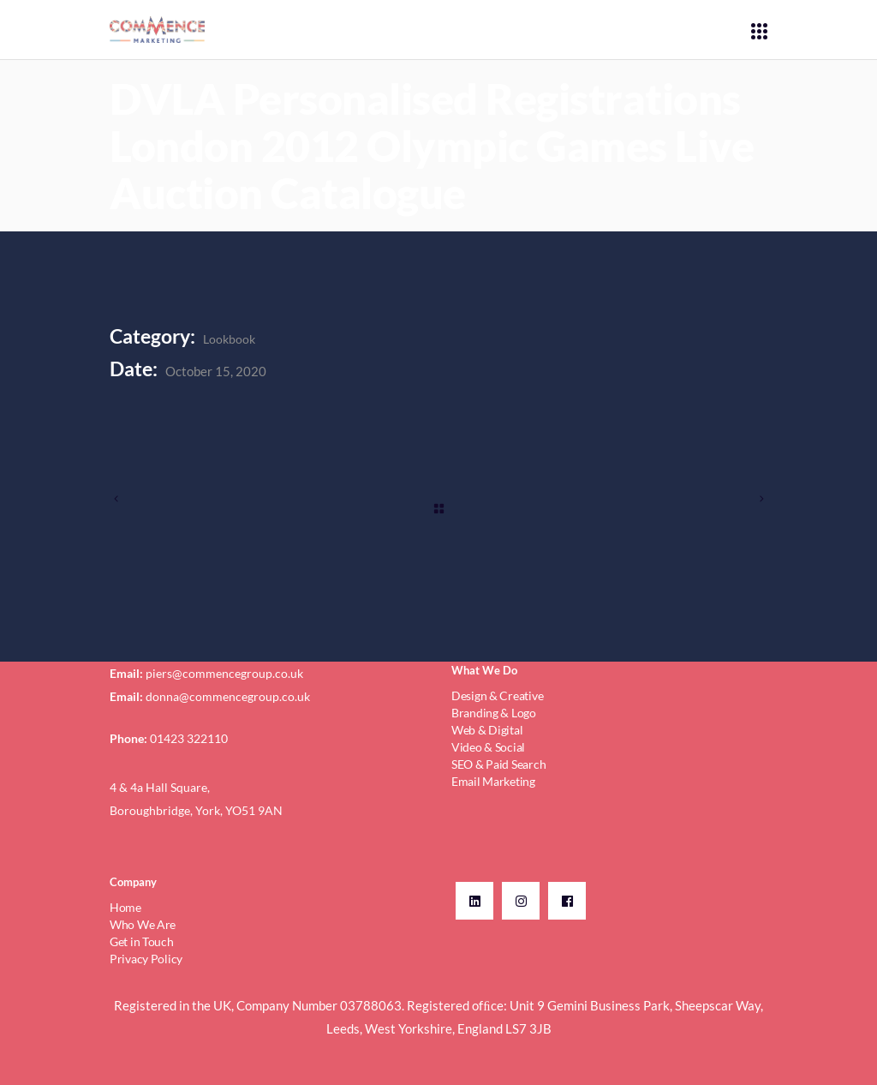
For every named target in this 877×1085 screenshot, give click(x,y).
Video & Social (488, 747)
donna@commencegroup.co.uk (228, 696)
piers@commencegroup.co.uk (224, 673)
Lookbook (229, 339)
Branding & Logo (493, 712)
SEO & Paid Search (498, 764)
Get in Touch (142, 941)
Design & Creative (497, 695)
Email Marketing (493, 781)
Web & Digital (486, 729)
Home (125, 907)
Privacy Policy (146, 958)
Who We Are (143, 924)
